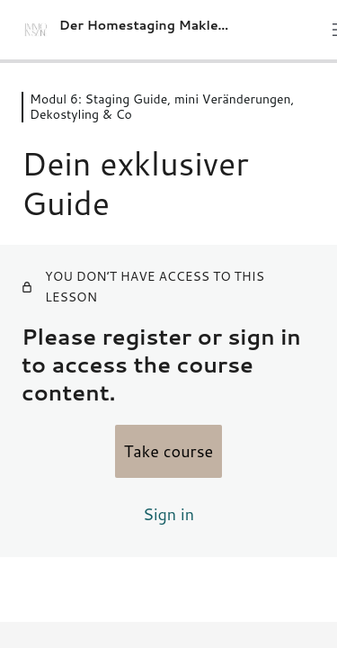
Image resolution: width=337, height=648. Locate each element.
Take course (169, 451)
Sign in (168, 514)
